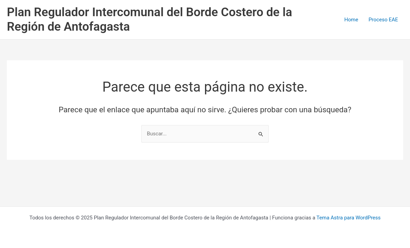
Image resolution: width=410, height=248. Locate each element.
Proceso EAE (383, 20)
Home (351, 20)
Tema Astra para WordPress (348, 218)
